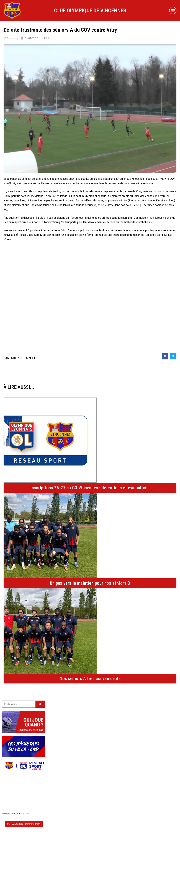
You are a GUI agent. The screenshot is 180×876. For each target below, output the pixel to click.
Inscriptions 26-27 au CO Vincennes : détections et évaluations (90, 487)
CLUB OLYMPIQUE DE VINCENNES (90, 10)
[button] (173, 10)
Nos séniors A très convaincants (90, 678)
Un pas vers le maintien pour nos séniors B (90, 583)
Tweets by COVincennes (16, 813)
